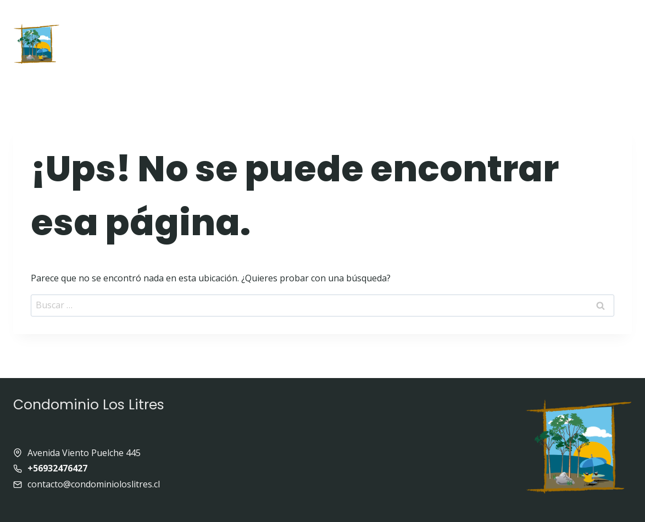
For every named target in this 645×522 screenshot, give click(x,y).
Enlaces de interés (490, 20)
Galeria (413, 20)
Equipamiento (347, 20)
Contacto (346, 60)
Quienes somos (263, 20)
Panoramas (576, 20)
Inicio (102, 20)
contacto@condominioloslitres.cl (93, 484)
